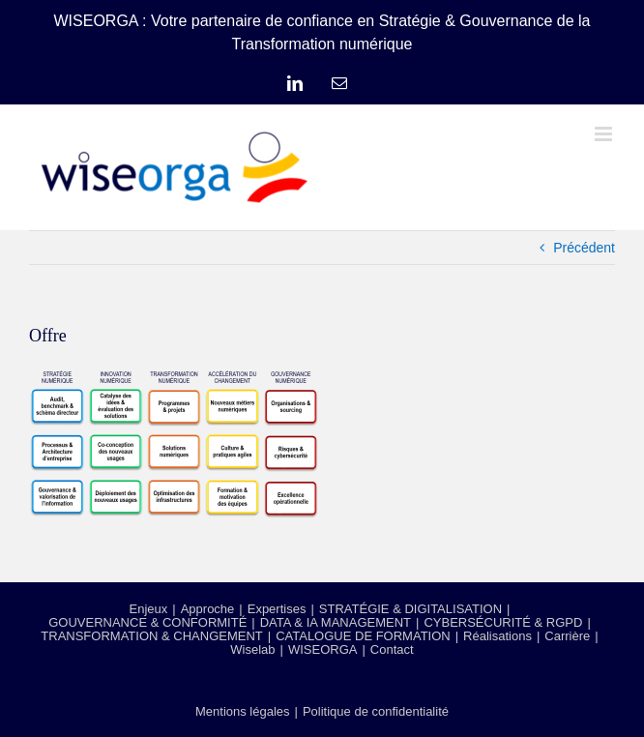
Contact (392, 649)
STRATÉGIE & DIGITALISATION (410, 609)
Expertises (277, 609)
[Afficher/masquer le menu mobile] (605, 134)
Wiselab (252, 649)
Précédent (584, 247)
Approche (208, 609)
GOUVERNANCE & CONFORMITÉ (147, 622)
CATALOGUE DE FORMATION (363, 636)
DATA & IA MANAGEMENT (335, 622)
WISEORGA (323, 649)
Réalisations (497, 636)
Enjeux (149, 609)
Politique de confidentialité (376, 711)
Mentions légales (242, 711)
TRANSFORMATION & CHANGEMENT (151, 636)
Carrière (567, 636)
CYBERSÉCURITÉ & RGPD (503, 622)
